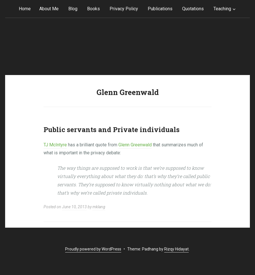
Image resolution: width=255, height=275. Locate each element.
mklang (98, 207)
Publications (160, 8)
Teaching (222, 8)
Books (93, 8)
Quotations (193, 8)
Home (25, 8)
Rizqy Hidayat (176, 249)
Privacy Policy (124, 8)
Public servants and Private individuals (112, 129)
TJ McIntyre (55, 144)
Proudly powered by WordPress (93, 249)
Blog (72, 8)
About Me (49, 8)
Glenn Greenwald (135, 144)
